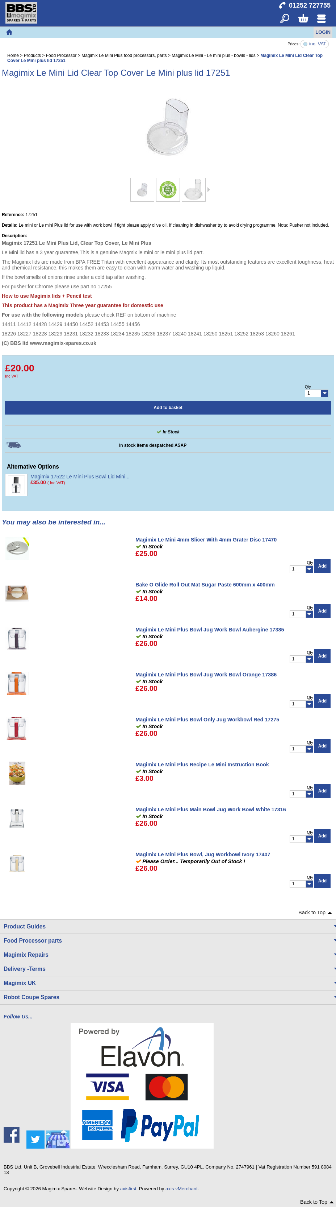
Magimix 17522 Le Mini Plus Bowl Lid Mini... (80, 476)
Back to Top (312, 912)
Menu (321, 19)
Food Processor (61, 55)
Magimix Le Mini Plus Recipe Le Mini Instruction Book (202, 764)
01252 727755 (310, 5)
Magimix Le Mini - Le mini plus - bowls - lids (213, 55)
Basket (302, 19)
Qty (308, 386)
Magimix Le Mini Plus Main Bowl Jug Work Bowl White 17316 (210, 809)
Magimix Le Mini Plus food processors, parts (124, 55)
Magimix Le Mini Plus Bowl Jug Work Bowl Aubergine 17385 (209, 630)
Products (32, 55)
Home (9, 32)
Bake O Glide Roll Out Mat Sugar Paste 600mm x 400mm (205, 585)
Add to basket (168, 407)
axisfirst (128, 1188)
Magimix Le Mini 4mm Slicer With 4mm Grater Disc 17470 (206, 540)
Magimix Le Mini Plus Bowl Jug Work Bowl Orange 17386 (206, 674)
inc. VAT (317, 44)
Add (322, 566)
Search (284, 19)
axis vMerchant (181, 1188)
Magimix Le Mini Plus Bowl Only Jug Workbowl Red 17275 (207, 719)
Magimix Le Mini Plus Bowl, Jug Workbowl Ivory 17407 (202, 854)
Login (323, 32)
